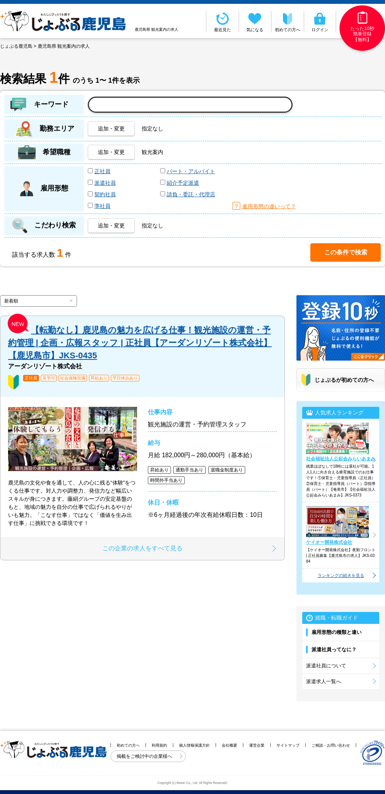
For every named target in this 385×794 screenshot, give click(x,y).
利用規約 (159, 745)
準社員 (102, 206)
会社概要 (229, 745)
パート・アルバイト (191, 171)
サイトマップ (288, 745)
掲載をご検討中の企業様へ (145, 756)
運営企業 (256, 745)
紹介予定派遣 (183, 183)
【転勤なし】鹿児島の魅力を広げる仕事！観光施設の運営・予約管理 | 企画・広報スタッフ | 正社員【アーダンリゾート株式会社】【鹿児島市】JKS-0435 (140, 342)
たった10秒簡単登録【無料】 (362, 26)
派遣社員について (326, 666)
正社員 (102, 171)
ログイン (320, 21)
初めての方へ (287, 21)
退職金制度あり (227, 470)
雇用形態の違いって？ (269, 206)
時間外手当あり (166, 480)
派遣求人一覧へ (323, 681)
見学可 (48, 378)
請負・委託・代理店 (191, 194)
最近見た (222, 21)
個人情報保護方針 (194, 745)
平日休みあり (125, 378)
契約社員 (105, 194)
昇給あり (98, 378)
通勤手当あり (189, 470)
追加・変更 (111, 128)
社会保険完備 (72, 378)
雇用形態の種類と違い (336, 632)
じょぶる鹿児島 (16, 46)
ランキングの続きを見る (341, 575)
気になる (255, 21)
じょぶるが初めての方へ (344, 380)
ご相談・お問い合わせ (330, 745)
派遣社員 (105, 183)
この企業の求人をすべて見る (142, 548)
